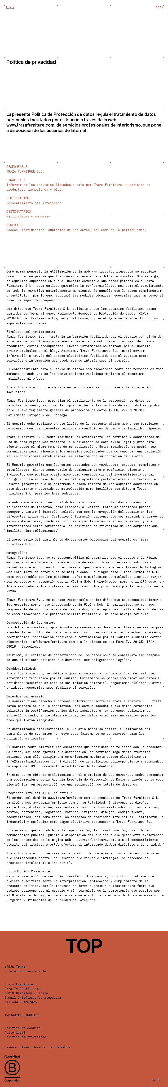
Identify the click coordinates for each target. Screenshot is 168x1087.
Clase (24, 1047)
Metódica (63, 1047)
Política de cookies (22, 1028)
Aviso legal (14, 1032)
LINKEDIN (31, 1015)
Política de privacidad (25, 1037)
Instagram (13, 1015)
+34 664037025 (24, 1002)
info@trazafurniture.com (39, 997)
